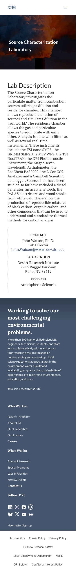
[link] (12, 7)
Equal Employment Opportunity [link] (32, 555)
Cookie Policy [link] (37, 538)
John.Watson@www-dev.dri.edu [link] (37, 249)
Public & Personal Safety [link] (38, 547)
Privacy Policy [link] (57, 538)
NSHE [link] (59, 555)
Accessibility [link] (17, 538)
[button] (65, 9)
